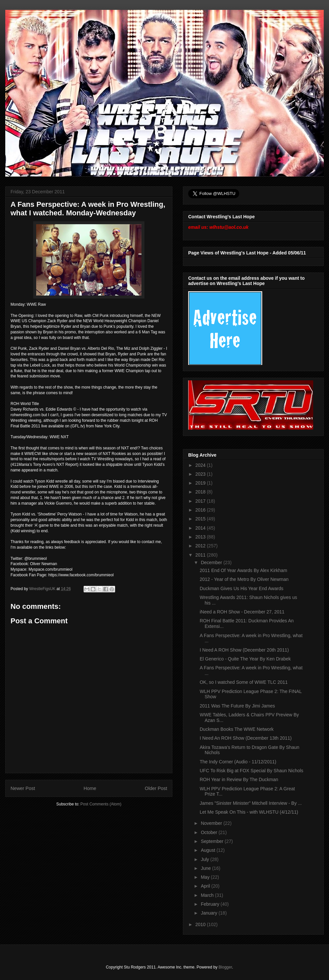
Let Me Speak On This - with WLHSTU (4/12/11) (249, 812)
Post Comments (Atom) (100, 804)
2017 (201, 501)
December (212, 562)
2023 (201, 474)
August (208, 850)
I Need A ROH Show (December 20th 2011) (244, 650)
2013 (201, 536)
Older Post (156, 788)
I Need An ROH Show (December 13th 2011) (245, 738)
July (205, 859)
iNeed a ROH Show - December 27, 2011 (242, 611)
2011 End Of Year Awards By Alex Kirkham (243, 570)
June (206, 868)
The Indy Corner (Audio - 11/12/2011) (238, 761)
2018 (201, 491)
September (212, 841)
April (206, 886)
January (209, 913)
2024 (201, 465)
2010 (201, 924)
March (208, 895)
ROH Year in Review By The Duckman (239, 779)
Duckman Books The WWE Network (237, 729)
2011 (201, 555)
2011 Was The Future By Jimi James (237, 705)
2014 (201, 528)
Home (90, 788)
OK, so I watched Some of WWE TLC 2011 (244, 682)
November (212, 823)
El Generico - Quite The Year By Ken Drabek (245, 658)
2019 (201, 483)
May (206, 877)
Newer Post (23, 788)
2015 (201, 518)
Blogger (225, 967)
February (210, 904)
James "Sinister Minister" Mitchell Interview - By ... (251, 803)
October (209, 832)
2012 (201, 545)
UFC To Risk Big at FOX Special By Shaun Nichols (251, 770)
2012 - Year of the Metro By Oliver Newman (244, 579)
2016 (201, 510)
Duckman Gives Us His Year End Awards (241, 588)
